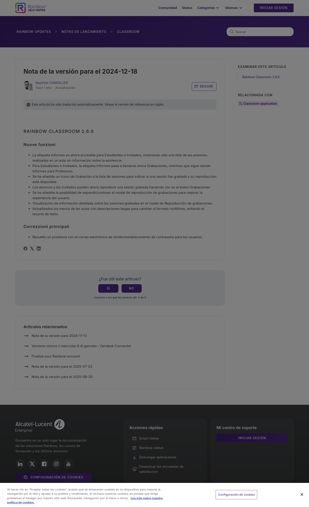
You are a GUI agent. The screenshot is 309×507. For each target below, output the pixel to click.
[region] (154, 495)
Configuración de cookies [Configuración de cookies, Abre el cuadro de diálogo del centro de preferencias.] (236, 494)
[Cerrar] (302, 494)
